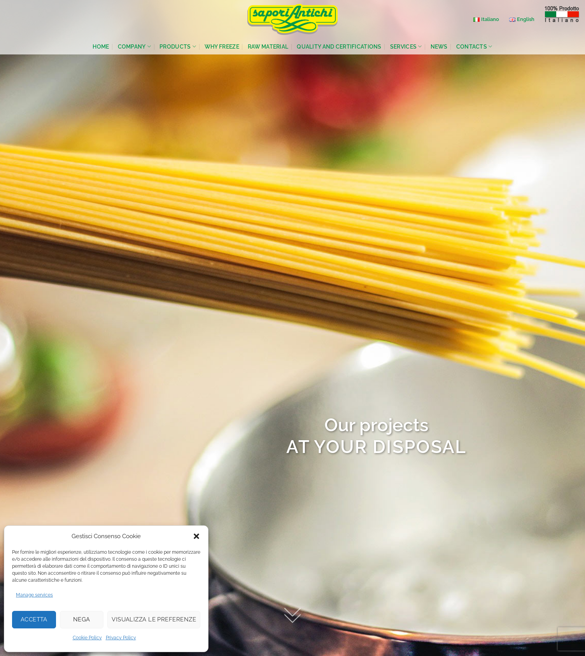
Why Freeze (222, 46)
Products (177, 46)
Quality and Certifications (339, 46)
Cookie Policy (87, 637)
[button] (196, 536)
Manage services (34, 595)
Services (406, 46)
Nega (81, 619)
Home (101, 46)
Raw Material (268, 46)
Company (134, 46)
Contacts (474, 46)
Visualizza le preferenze (154, 619)
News (439, 46)
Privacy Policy (121, 637)
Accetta (34, 619)
